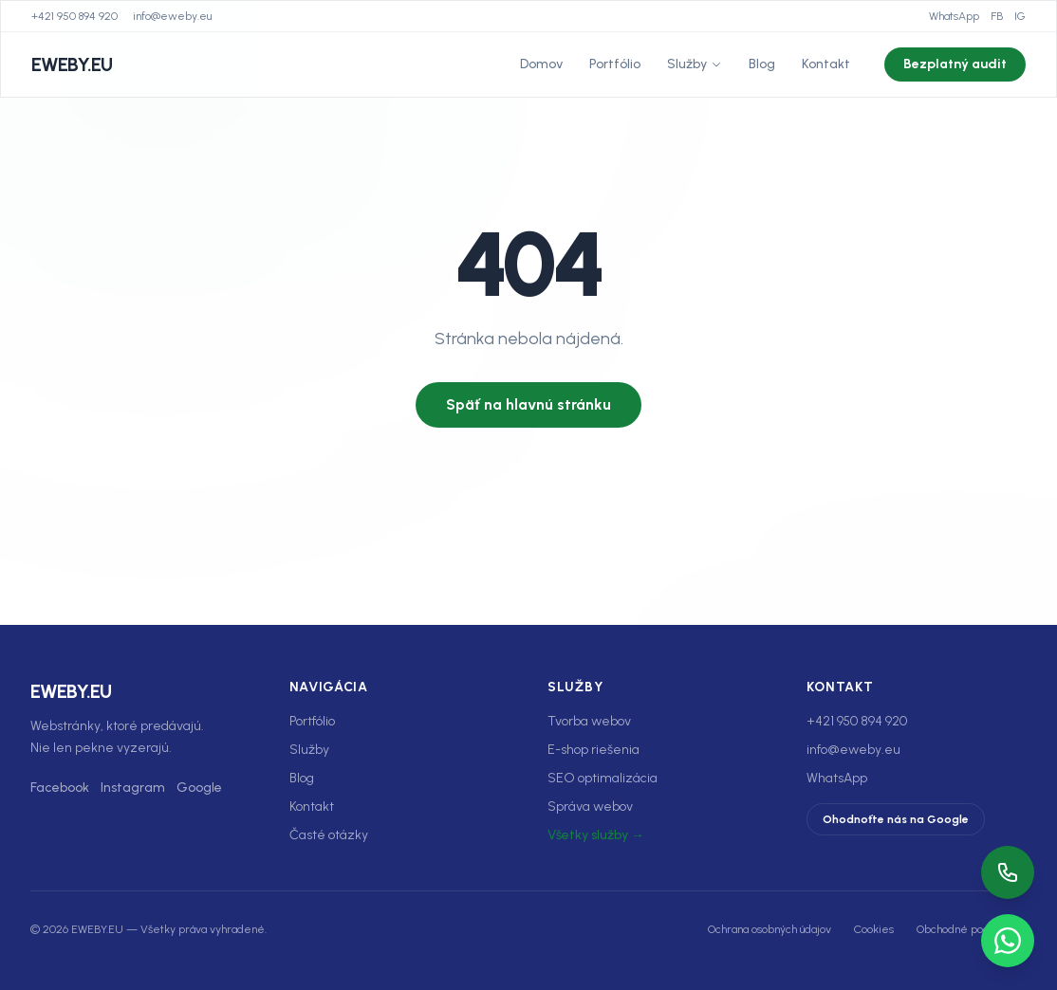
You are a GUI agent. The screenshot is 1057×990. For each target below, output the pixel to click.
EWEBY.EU (71, 64)
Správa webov (590, 806)
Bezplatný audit (955, 64)
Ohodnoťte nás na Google (896, 819)
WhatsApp (954, 16)
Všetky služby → (595, 835)
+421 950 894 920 (74, 16)
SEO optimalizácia (602, 778)
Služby (694, 64)
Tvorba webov (589, 721)
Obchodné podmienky (972, 929)
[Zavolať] (1007, 872)
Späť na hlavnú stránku (528, 404)
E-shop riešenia (593, 750)
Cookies (874, 929)
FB (997, 16)
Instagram (133, 787)
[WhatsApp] (1007, 940)
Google (199, 787)
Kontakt (826, 64)
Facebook (59, 787)
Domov (541, 64)
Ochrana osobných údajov (769, 929)
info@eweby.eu (172, 16)
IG (1020, 16)
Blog (762, 64)
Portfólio (614, 64)
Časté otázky (328, 835)
